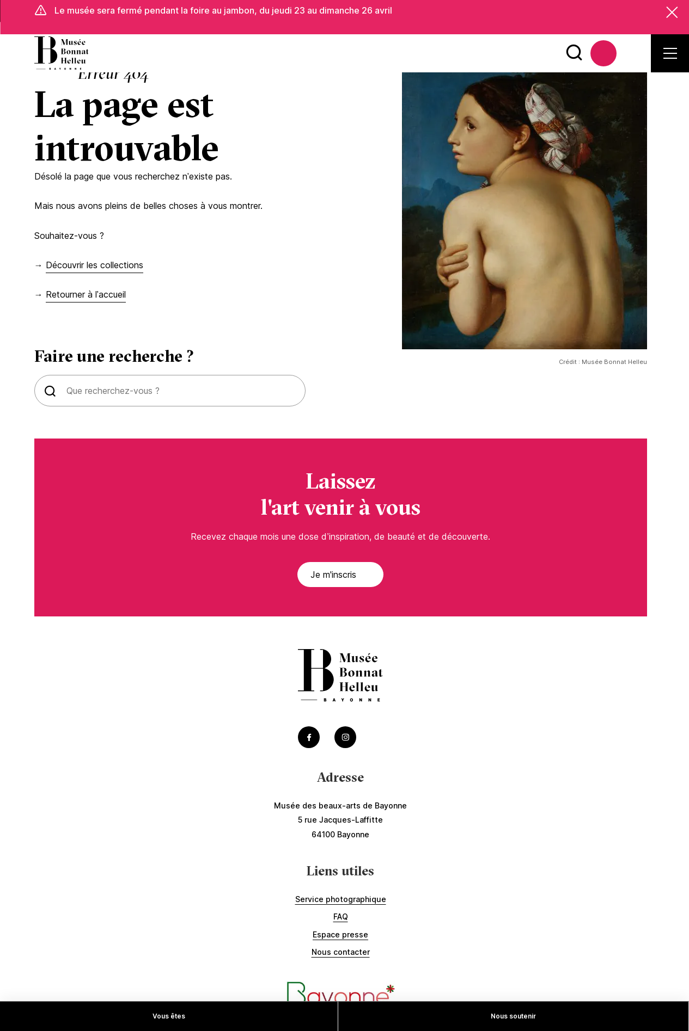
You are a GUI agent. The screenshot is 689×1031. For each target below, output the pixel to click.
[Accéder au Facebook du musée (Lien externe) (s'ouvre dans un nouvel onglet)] (309, 738)
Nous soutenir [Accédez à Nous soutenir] (513, 1016)
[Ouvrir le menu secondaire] (670, 53)
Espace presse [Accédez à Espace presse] (340, 935)
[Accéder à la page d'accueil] (61, 53)
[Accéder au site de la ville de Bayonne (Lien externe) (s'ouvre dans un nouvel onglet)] (341, 998)
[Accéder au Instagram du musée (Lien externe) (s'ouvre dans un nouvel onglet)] (345, 738)
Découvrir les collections (94, 265)
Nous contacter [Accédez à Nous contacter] (341, 953)
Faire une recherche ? (114, 357)
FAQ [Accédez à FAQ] (340, 917)
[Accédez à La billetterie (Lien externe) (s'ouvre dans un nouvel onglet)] (603, 54)
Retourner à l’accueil (86, 295)
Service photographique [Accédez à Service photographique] (340, 899)
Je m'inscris (344, 575)
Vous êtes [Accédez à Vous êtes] (169, 1016)
